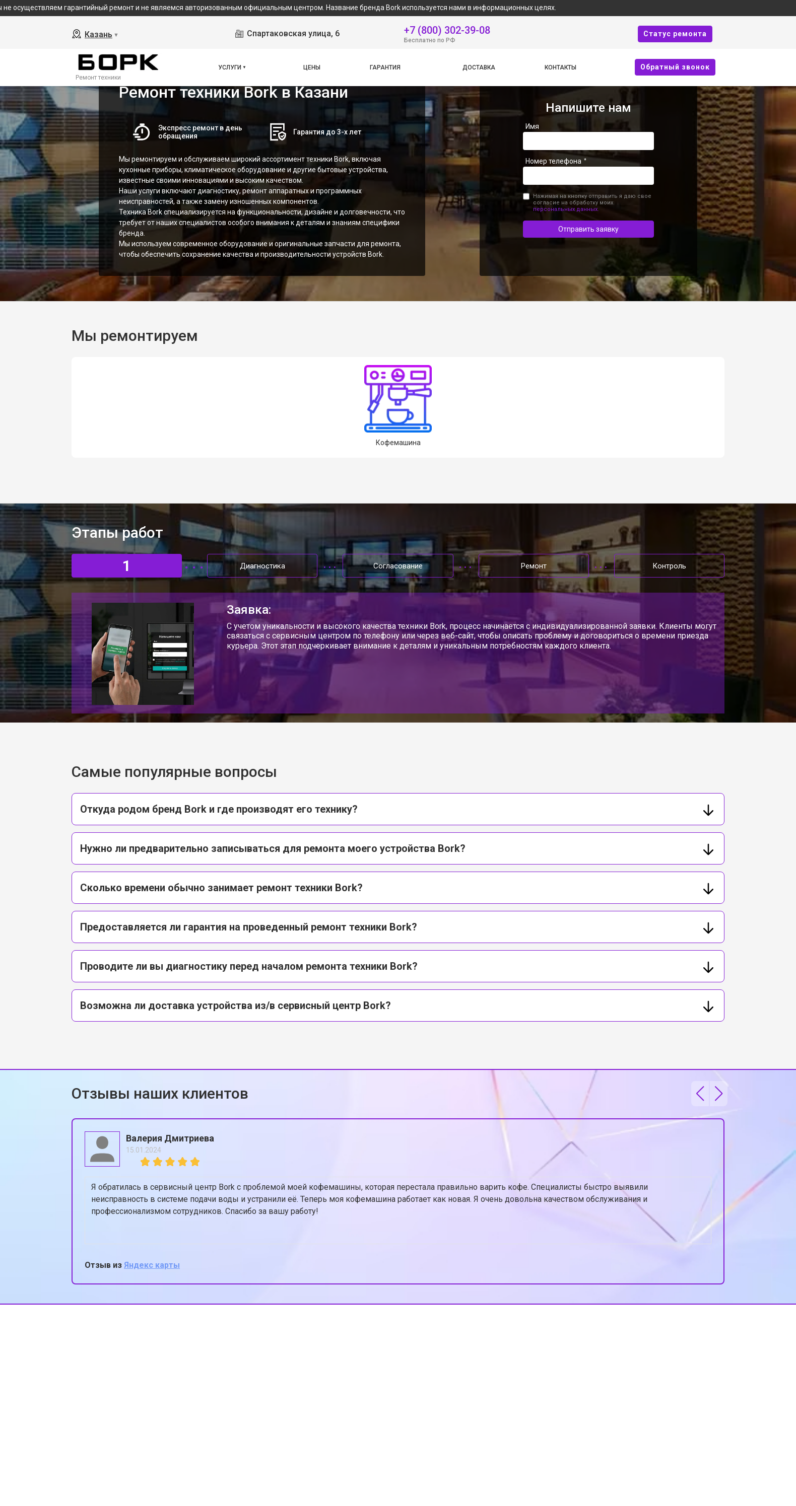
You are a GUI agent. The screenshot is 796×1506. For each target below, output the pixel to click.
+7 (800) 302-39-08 (447, 29)
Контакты (560, 67)
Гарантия (385, 67)
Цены (311, 67)
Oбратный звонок (675, 67)
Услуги (229, 67)
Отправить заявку (588, 229)
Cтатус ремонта (675, 34)
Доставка (478, 67)
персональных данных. (566, 209)
